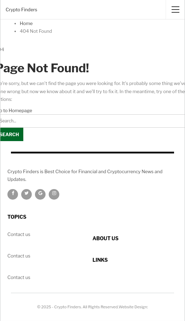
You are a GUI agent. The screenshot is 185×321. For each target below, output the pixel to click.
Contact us (18, 277)
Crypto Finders (21, 9)
